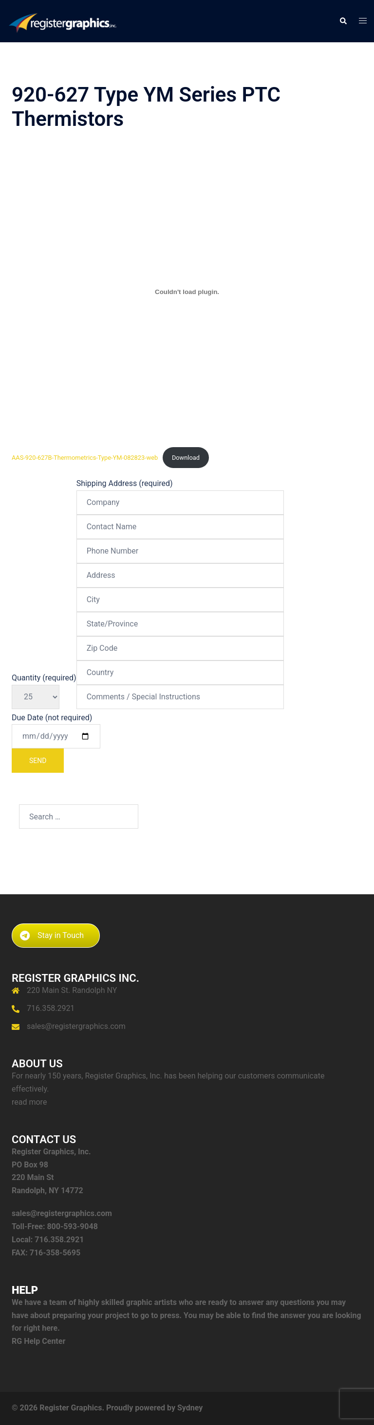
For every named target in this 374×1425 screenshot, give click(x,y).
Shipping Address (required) (180, 590)
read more (29, 1102)
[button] (343, 21)
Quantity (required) (44, 687)
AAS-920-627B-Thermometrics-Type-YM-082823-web (85, 457)
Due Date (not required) (56, 743)
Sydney (190, 1407)
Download (186, 457)
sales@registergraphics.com (76, 1026)
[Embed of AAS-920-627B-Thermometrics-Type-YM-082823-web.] (187, 292)
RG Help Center (38, 1341)
